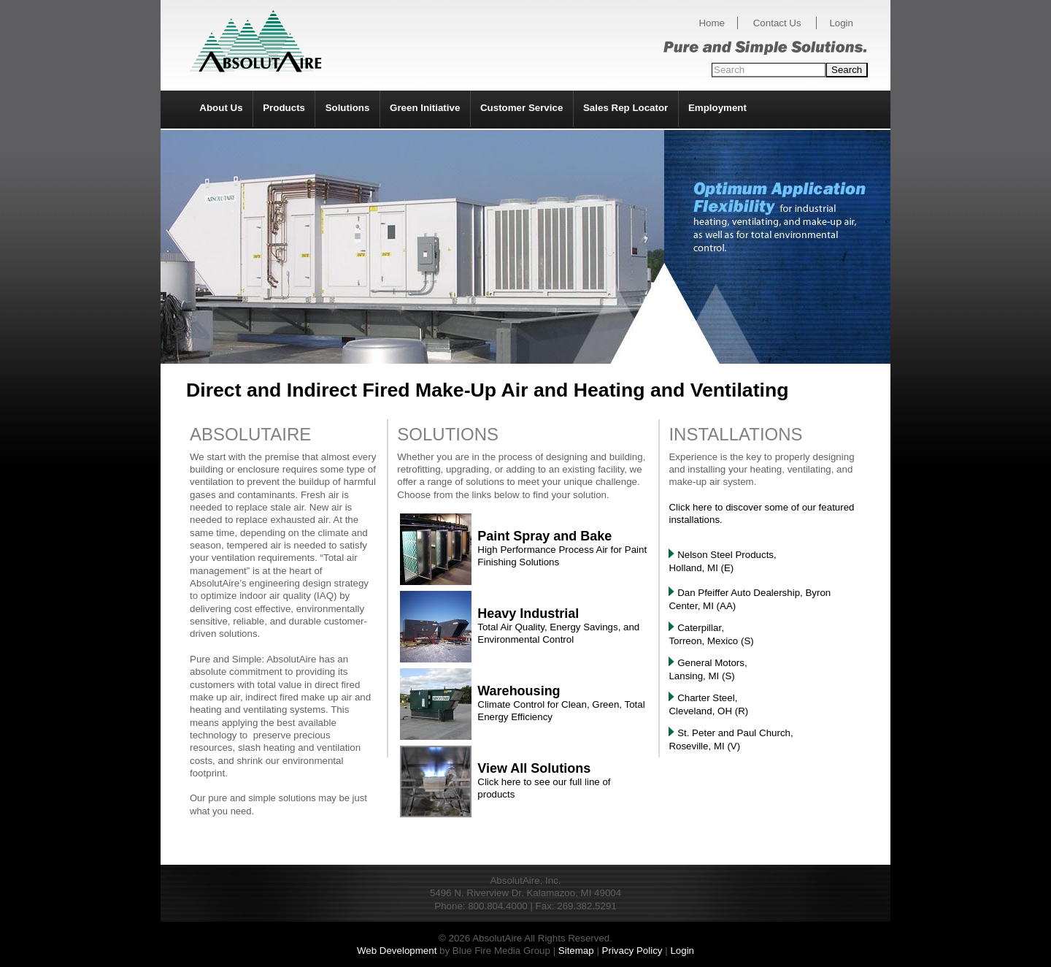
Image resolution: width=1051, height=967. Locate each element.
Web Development (396, 950)
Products (284, 107)
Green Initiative (425, 107)
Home (711, 23)
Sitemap (576, 950)
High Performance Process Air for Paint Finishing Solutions (562, 549)
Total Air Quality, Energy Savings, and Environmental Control (558, 627)
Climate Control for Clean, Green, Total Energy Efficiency (560, 704)
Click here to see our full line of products (543, 782)
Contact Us (777, 23)
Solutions (348, 107)
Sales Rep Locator (625, 107)
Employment (717, 107)
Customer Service (521, 107)
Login (841, 23)
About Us (220, 107)
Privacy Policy (632, 950)
